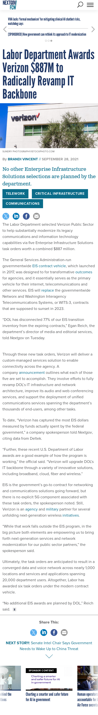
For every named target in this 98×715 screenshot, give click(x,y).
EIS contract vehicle (49, 266)
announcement (32, 372)
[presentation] (5, 687)
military (52, 509)
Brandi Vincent (23, 159)
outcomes (83, 272)
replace (47, 290)
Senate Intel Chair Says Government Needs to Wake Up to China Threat (56, 646)
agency (31, 509)
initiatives (70, 515)
